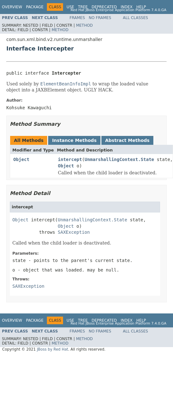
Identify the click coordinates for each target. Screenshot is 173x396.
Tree (83, 7)
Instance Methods (74, 140)
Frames (77, 18)
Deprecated (104, 7)
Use (70, 7)
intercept (70, 159)
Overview (12, 7)
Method (84, 25)
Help (141, 7)
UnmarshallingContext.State (119, 159)
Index (127, 7)
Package (34, 7)
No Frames (100, 18)
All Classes (135, 18)
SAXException (74, 232)
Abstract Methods (127, 140)
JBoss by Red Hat (52, 349)
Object (21, 159)
